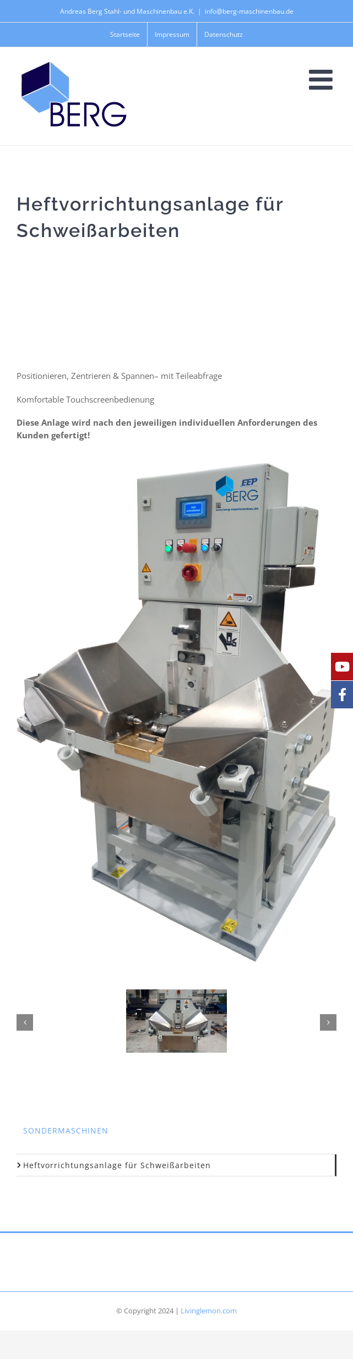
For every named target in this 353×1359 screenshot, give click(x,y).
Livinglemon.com (209, 1311)
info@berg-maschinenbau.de (249, 11)
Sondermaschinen (65, 1130)
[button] (25, 1022)
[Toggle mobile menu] (322, 79)
